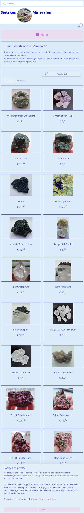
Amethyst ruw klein (63, 115)
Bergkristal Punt (21, 286)
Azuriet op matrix (63, 201)
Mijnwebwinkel (42, 507)
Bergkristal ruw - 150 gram (63, 329)
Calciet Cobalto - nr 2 (63, 415)
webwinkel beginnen (57, 502)
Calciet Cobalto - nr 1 (20, 415)
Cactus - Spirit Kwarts (63, 372)
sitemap (39, 502)
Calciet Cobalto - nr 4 (63, 457)
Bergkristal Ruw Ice (20, 372)
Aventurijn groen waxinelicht (21, 115)
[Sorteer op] (61, 73)
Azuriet (21, 201)
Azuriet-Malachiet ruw (21, 244)
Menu (42, 34)
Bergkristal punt (63, 286)
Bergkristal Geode (63, 244)
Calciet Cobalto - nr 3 (20, 457)
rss (45, 502)
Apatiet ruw (21, 158)
